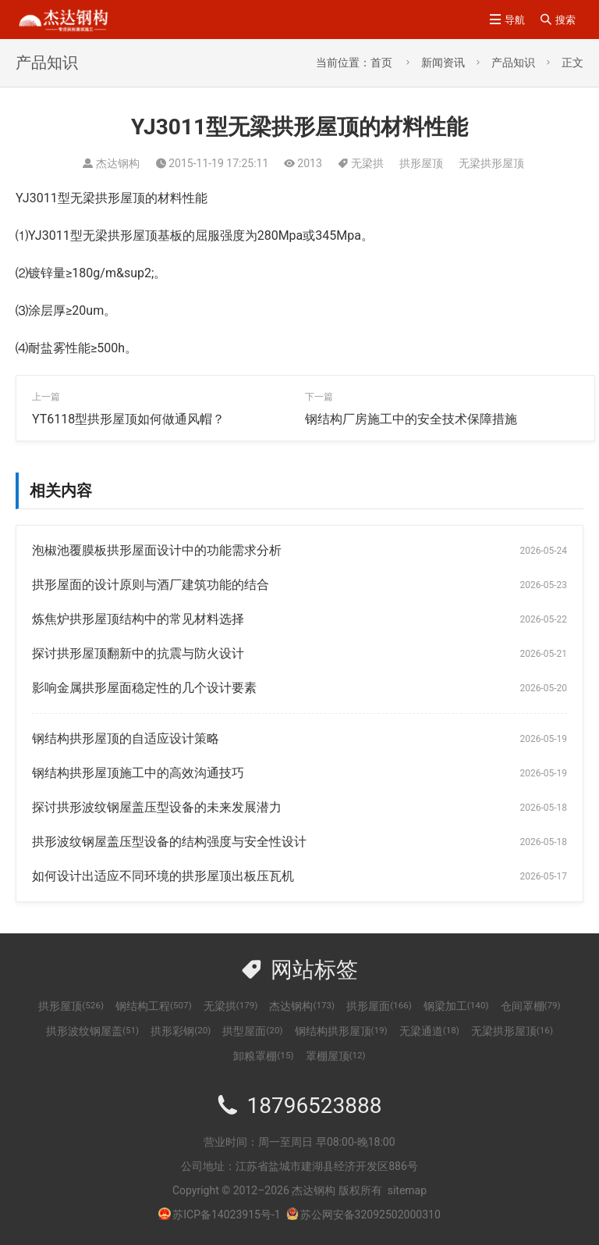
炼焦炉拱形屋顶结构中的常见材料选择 (138, 619)
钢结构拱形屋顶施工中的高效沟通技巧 (138, 772)
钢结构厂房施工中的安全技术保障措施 (411, 419)
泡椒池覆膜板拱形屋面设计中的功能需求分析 (157, 550)
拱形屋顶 (421, 163)
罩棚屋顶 (336, 1056)
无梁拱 (367, 163)
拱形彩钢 (181, 1031)
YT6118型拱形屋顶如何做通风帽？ (128, 419)
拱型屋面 (252, 1031)
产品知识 (513, 62)
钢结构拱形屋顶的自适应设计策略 (125, 738)
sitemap (407, 1190)
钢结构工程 (153, 1006)
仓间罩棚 (531, 1006)
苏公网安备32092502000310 (363, 1214)
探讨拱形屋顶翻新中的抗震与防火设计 (138, 653)
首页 (381, 62)
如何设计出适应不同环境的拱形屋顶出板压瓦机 (163, 876)
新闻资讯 (443, 62)
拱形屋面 (379, 1006)
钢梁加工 (456, 1006)
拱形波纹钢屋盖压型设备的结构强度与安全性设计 (169, 841)
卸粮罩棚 (263, 1056)
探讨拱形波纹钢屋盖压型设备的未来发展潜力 (157, 807)
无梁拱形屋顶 (491, 163)
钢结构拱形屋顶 (341, 1031)
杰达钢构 (302, 1006)
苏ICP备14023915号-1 (226, 1214)
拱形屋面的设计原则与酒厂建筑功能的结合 (150, 584)
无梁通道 (429, 1031)
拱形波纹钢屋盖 (92, 1031)
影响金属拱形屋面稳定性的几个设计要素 (144, 687)
